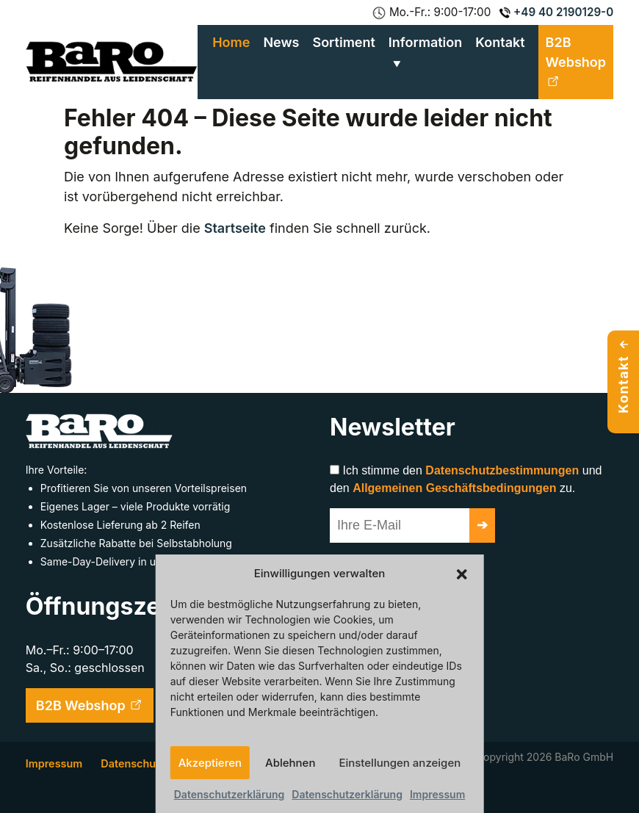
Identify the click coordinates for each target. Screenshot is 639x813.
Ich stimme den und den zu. (466, 479)
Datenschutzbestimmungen (502, 470)
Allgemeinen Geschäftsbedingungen (454, 488)
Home (231, 42)
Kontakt (499, 42)
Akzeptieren (210, 763)
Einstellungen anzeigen (400, 763)
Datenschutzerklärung (229, 794)
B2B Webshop (576, 62)
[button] (461, 573)
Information (425, 42)
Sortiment (343, 42)
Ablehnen (290, 763)
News (281, 42)
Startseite (235, 228)
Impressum (437, 794)
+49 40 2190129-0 (556, 12)
